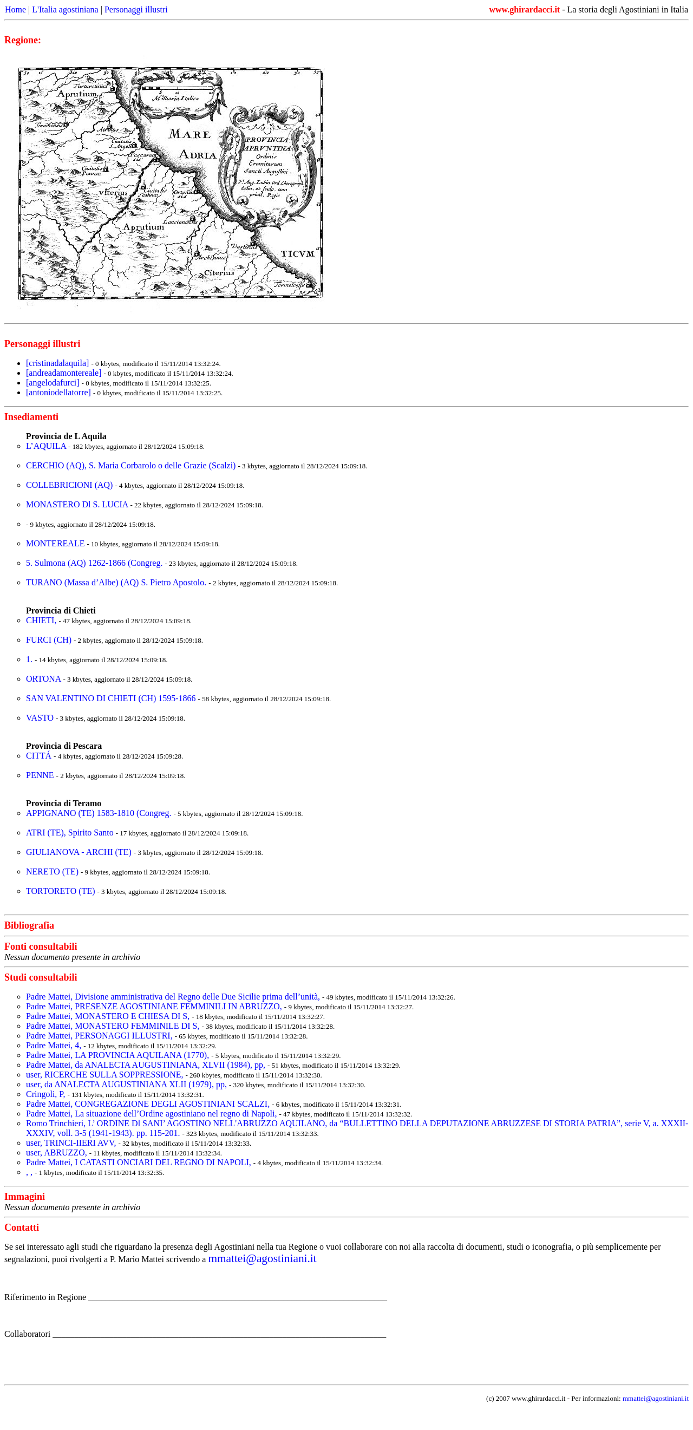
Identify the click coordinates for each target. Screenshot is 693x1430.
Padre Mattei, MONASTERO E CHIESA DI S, (109, 1016)
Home (15, 9)
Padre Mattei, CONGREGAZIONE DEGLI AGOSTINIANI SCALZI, (149, 1103)
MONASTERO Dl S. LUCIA (77, 504)
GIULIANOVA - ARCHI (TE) (80, 852)
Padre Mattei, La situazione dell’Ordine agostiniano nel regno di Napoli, (152, 1113)
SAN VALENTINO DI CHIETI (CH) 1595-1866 (112, 698)
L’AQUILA (47, 445)
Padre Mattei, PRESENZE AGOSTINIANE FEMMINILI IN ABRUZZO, (155, 1006)
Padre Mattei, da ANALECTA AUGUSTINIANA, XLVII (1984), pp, (146, 1064)
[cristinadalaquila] (57, 363)
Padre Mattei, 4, (54, 1045)
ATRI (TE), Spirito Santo (71, 832)
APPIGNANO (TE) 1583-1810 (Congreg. (99, 813)
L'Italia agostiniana (65, 9)
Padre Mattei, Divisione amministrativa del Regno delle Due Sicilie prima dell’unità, (174, 996)
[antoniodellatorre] (58, 392)
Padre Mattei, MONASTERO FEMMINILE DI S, (113, 1025)
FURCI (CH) (50, 639)
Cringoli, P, (46, 1094)
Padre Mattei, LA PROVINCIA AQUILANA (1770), (118, 1055)
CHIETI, (42, 620)
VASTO (41, 717)
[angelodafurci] (53, 382)
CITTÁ (40, 755)
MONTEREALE (56, 543)
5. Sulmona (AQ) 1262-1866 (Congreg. (95, 562)
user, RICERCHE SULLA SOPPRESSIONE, (106, 1074)
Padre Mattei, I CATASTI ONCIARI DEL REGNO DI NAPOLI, (139, 1162)
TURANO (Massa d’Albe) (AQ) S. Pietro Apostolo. (117, 582)
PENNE (41, 775)
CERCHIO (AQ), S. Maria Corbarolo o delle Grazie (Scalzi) (132, 465)
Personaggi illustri (136, 9)
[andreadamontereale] (63, 372)
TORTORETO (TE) (61, 891)
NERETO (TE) (53, 871)
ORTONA (44, 678)
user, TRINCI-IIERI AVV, (72, 1142)
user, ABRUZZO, (57, 1152)
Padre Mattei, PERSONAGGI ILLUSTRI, (100, 1035)
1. (30, 659)
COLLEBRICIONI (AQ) (70, 484)
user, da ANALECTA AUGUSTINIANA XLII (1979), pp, (127, 1084)
